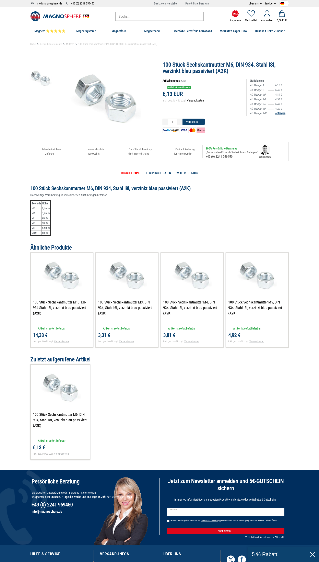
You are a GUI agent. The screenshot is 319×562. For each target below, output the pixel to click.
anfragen (280, 113)
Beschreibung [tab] (130, 173)
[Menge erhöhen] (179, 122)
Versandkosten (195, 100)
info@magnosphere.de (49, 3)
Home (33, 44)
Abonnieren (249, 531)
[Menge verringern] (165, 122)
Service (268, 3)
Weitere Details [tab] (187, 173)
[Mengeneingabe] (172, 122)
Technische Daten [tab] (158, 173)
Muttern (70, 44)
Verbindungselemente (51, 44)
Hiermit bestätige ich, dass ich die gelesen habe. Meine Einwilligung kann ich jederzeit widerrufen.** (223, 520)
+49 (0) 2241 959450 (82, 3)
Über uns (254, 3)
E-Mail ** (173, 510)
